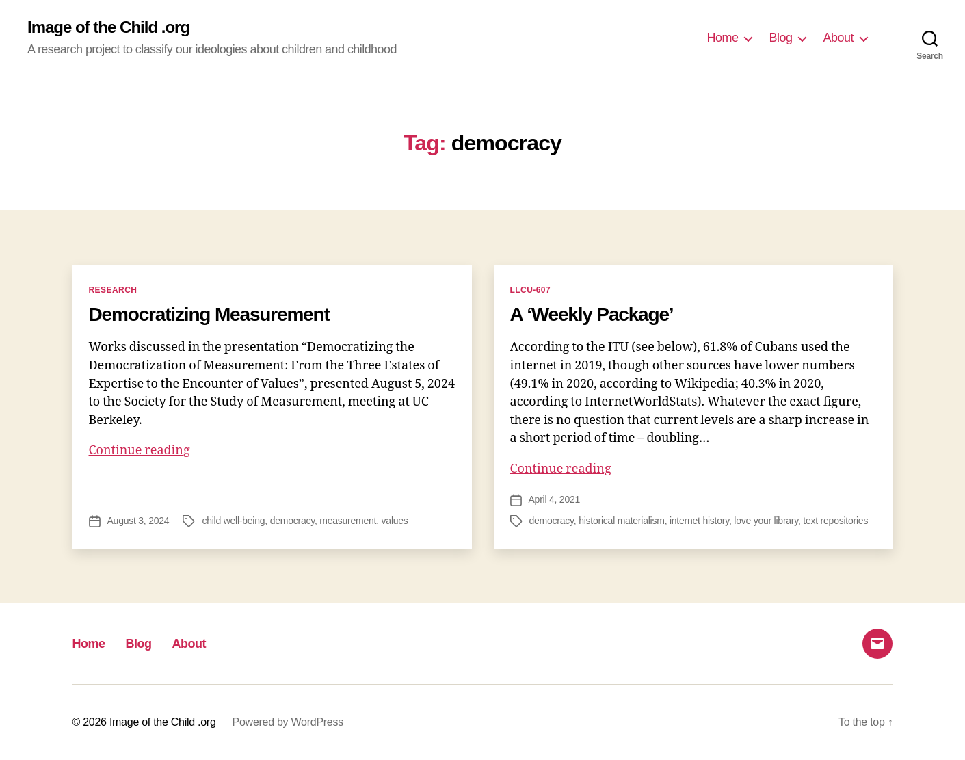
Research (113, 290)
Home (722, 37)
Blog (780, 37)
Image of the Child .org (108, 27)
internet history (699, 520)
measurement (347, 520)
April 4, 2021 (555, 499)
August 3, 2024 (138, 520)
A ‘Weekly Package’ (592, 314)
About (838, 37)
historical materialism (622, 520)
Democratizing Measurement (209, 314)
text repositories (835, 520)
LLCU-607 (530, 290)
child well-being (233, 520)
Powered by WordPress (288, 722)
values (395, 520)
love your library (766, 520)
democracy (292, 520)
